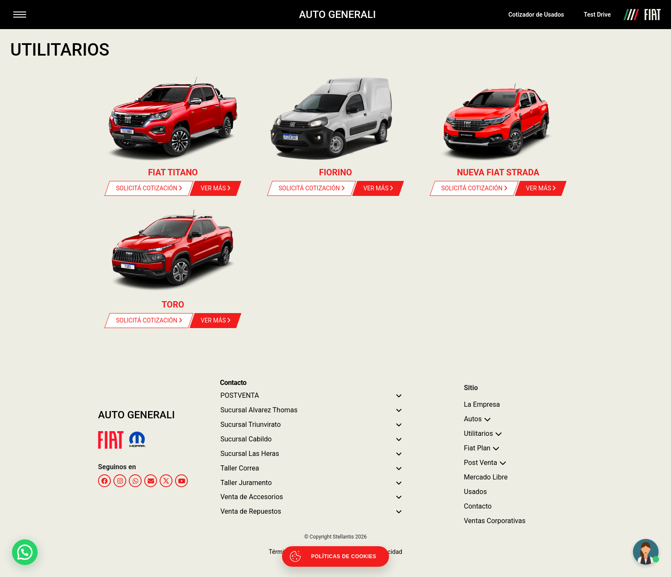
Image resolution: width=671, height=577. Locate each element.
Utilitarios (478, 433)
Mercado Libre (486, 477)
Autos (473, 419)
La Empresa (482, 404)
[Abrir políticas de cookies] (335, 556)
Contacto (478, 506)
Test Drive (597, 14)
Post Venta (480, 463)
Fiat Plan (477, 448)
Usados (475, 492)
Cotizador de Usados (536, 14)
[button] (25, 552)
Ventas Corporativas (495, 521)
